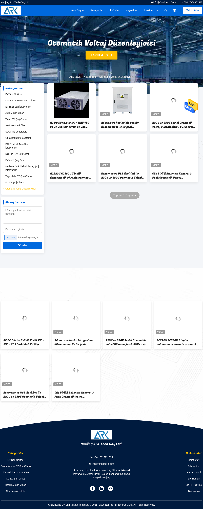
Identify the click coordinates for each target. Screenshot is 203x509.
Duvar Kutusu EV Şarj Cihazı (20, 100)
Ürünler (114, 10)
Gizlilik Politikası (194, 485)
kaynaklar (132, 10)
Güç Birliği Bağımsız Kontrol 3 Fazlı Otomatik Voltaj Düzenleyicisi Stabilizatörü (172, 176)
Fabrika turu (194, 466)
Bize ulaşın (194, 491)
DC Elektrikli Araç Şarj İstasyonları (16, 146)
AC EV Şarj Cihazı (15, 113)
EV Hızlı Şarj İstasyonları (18, 106)
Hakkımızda (151, 10)
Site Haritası (194, 478)
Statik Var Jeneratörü (16, 131)
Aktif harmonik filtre (15, 125)
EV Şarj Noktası (13, 94)
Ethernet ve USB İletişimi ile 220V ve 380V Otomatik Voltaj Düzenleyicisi (121, 176)
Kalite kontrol (194, 472)
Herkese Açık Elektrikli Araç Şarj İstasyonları (22, 168)
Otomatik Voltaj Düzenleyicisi (20, 188)
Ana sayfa (77, 10)
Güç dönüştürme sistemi (18, 138)
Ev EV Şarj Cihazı (14, 182)
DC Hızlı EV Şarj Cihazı (17, 154)
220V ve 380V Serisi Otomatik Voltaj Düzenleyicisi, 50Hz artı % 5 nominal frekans (172, 125)
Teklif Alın (192, 10)
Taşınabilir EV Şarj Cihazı (18, 176)
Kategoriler (96, 10)
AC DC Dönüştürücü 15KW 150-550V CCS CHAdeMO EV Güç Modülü (70, 125)
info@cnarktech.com (164, 2)
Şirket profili (194, 460)
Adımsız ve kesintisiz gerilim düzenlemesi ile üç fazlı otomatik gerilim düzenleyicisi (121, 125)
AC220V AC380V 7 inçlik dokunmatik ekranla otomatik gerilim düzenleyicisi (70, 176)
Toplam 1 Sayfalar (124, 195)
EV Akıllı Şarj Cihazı (15, 160)
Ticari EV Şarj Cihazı (16, 119)
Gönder (22, 245)
